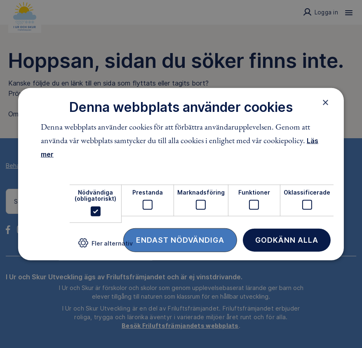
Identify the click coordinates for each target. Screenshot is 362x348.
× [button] (325, 102)
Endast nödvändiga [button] (180, 239)
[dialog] (181, 174)
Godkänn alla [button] (286, 239)
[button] (105, 246)
